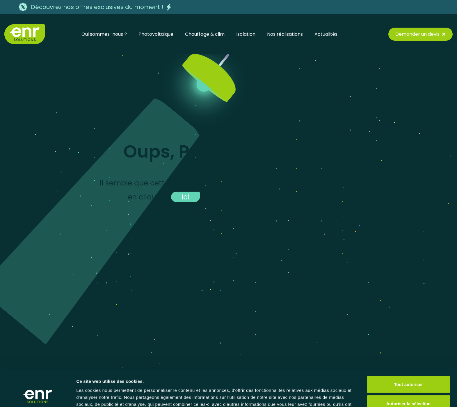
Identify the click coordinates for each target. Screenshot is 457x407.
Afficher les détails (320, 395)
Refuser (408, 387)
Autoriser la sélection (408, 369)
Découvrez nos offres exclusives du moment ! (97, 7)
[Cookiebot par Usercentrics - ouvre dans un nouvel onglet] (37, 395)
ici (185, 197)
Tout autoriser (408, 349)
